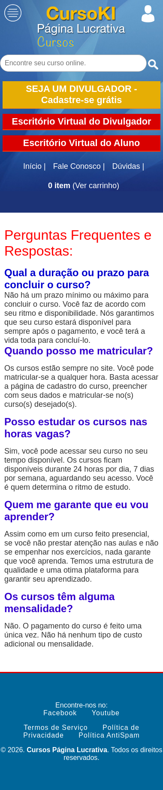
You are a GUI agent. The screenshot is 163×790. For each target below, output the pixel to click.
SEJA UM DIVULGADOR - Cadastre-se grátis (81, 94)
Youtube (106, 713)
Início (34, 166)
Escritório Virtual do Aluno (81, 142)
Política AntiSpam (108, 735)
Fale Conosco (79, 166)
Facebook (60, 713)
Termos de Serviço (56, 727)
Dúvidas (128, 166)
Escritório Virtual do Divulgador (81, 121)
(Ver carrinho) (83, 185)
